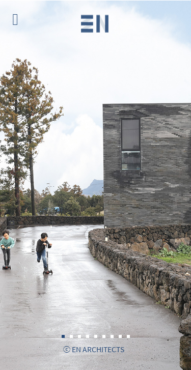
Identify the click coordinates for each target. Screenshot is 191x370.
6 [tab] (103, 336)
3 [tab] (79, 336)
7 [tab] (112, 336)
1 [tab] (63, 336)
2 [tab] (71, 336)
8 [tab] (120, 336)
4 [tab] (87, 336)
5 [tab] (95, 336)
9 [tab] (128, 336)
